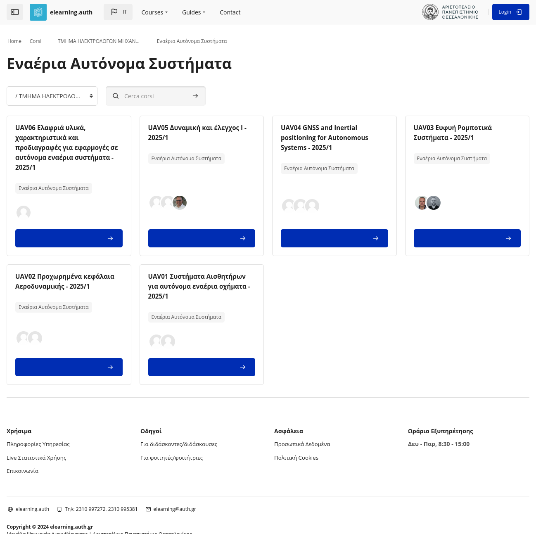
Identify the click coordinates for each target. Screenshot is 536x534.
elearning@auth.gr (201, 478)
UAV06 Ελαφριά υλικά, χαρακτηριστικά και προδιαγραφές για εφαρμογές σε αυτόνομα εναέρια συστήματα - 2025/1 (107, 137)
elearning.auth (59, 478)
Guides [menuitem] (191, 12)
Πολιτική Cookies (297, 427)
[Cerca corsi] (182, 96)
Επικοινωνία (49, 440)
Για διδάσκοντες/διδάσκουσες (194, 414)
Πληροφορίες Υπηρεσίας (66, 414)
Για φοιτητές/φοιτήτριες (186, 427)
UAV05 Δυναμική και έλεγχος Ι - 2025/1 (265, 127)
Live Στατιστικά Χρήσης (64, 427)
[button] (118, 12)
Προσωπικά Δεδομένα (303, 414)
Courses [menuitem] (153, 12)
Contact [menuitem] (230, 12)
